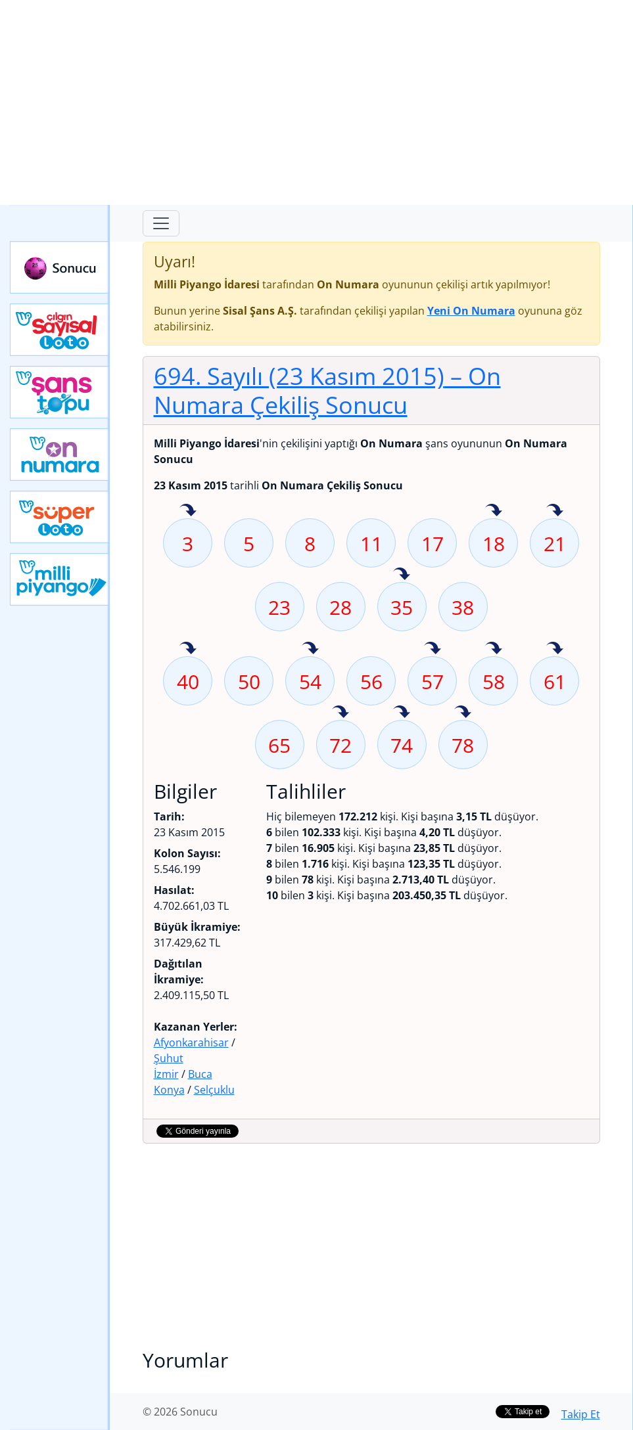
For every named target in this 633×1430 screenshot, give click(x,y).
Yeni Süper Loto (60, 517)
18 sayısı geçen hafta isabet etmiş (493, 511)
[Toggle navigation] (161, 223)
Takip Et (580, 1414)
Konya (169, 1090)
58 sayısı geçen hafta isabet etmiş (493, 649)
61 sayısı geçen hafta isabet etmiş (554, 649)
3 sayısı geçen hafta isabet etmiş (188, 511)
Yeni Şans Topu (60, 392)
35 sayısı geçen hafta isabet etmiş (401, 575)
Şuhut (168, 1058)
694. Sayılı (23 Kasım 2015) (327, 390)
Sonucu (60, 267)
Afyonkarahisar (191, 1042)
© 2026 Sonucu (180, 1411)
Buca (200, 1074)
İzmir (166, 1074)
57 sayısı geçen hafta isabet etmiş (432, 649)
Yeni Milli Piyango (60, 579)
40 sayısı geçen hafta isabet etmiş (188, 649)
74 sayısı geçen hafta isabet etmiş (401, 712)
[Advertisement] (316, 102)
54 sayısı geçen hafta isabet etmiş (310, 649)
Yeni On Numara (60, 454)
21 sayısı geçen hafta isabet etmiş (554, 511)
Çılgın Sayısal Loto (60, 329)
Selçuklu (214, 1090)
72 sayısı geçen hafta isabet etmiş (340, 712)
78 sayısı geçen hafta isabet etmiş (462, 712)
